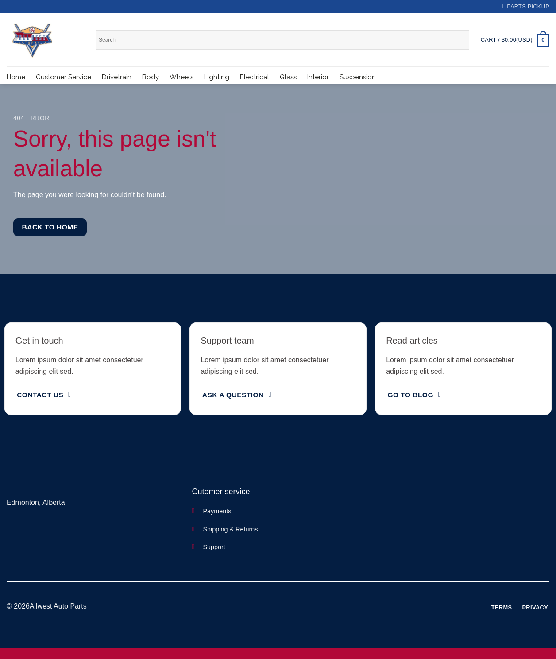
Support (214, 546)
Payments (217, 511)
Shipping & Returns (230, 529)
